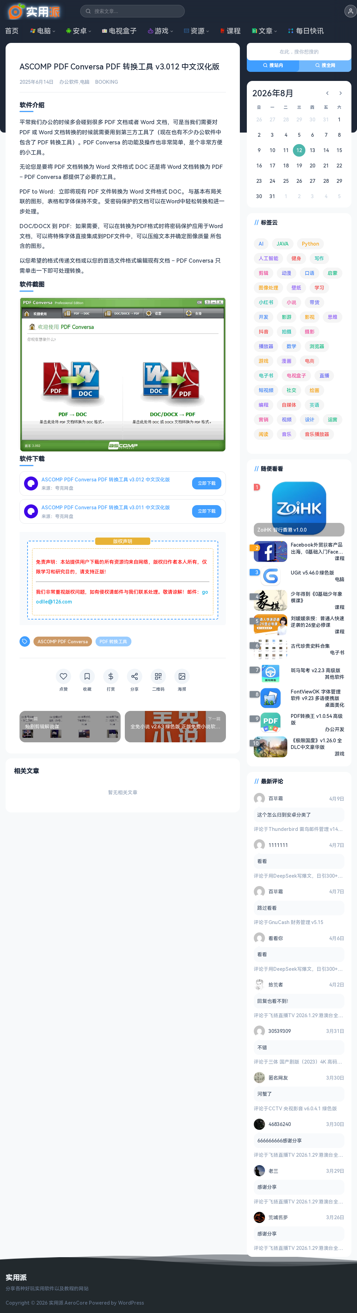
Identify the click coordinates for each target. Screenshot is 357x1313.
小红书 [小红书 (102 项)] (266, 302)
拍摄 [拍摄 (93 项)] (286, 331)
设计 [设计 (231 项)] (309, 419)
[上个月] (327, 93)
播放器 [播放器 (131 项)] (266, 346)
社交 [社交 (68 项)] (291, 390)
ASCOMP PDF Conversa (63, 641)
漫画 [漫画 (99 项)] (286, 361)
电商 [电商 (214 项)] (309, 361)
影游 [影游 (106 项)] (286, 317)
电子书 (337, 652)
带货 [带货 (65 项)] (314, 302)
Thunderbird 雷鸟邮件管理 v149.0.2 (308, 829)
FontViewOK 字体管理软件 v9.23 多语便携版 (316, 694)
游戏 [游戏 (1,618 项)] (263, 361)
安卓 (76, 31)
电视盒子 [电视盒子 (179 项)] (296, 375)
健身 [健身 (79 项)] (296, 258)
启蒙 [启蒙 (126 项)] (332, 273)
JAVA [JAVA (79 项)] (283, 243)
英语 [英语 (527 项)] (314, 405)
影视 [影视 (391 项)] (309, 317)
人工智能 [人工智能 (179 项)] (268, 258)
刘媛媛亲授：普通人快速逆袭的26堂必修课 (317, 621)
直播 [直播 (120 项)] (324, 375)
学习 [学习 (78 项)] (319, 287)
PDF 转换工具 (113, 641)
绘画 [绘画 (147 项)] (314, 390)
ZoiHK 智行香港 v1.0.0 (281, 529)
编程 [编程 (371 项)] (263, 405)
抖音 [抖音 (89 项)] (263, 331)
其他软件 (334, 677)
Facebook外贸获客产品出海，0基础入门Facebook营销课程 (317, 548)
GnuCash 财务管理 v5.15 (295, 922)
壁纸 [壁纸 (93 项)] (296, 287)
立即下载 (207, 483)
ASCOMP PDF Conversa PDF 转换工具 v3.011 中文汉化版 (105, 507)
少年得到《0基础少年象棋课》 (316, 596)
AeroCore (76, 1302)
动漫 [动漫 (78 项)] (286, 273)
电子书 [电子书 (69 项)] (266, 375)
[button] (350, 11)
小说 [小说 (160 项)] (291, 302)
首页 (12, 31)
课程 (230, 31)
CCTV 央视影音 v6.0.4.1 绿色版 (302, 1108)
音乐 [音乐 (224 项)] (286, 434)
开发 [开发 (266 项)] (263, 317)
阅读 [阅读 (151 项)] (263, 434)
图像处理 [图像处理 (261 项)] (268, 287)
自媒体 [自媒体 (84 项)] (289, 405)
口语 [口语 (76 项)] (309, 273)
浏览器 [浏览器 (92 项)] (317, 346)
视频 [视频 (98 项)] (286, 419)
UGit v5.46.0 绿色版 (312, 572)
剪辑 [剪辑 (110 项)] (263, 273)
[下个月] (340, 93)
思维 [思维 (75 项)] (332, 317)
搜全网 (325, 65)
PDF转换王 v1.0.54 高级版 (317, 719)
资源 (194, 31)
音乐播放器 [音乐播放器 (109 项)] (317, 434)
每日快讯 (306, 31)
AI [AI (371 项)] (261, 243)
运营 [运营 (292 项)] (332, 419)
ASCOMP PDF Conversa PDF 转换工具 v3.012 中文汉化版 (105, 479)
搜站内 (273, 65)
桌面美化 (334, 704)
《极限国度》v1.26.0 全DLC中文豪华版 (316, 743)
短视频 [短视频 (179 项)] (266, 390)
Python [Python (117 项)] (310, 243)
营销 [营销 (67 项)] (263, 419)
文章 (262, 31)
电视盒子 (119, 31)
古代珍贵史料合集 (310, 646)
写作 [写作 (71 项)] (319, 258)
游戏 (158, 31)
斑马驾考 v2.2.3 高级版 (315, 670)
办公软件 (69, 81)
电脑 (40, 31)
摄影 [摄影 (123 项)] (309, 331)
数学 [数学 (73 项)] (291, 346)
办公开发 (334, 729)
